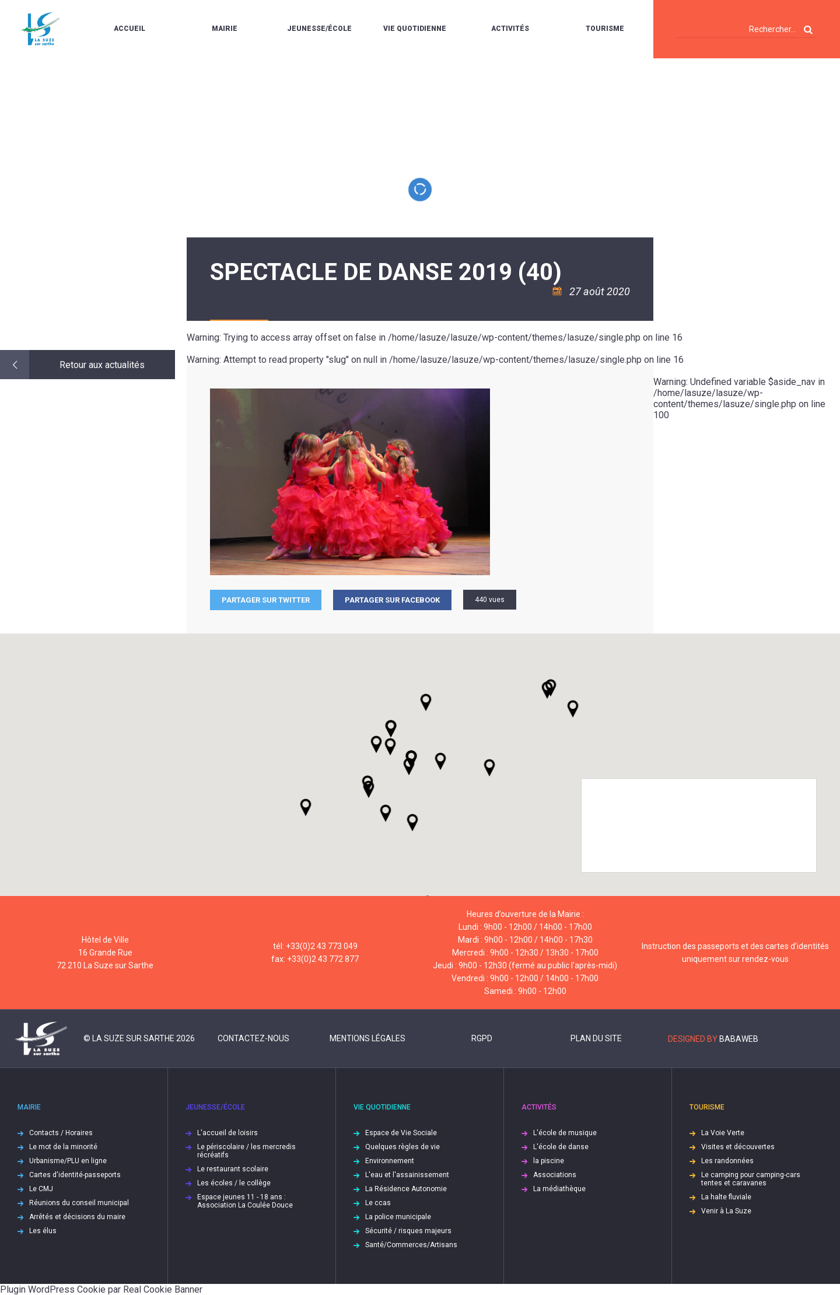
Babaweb (738, 1039)
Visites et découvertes (738, 1147)
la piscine (548, 1161)
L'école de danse (561, 1147)
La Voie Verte (722, 1133)
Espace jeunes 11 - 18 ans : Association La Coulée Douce (245, 1201)
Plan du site (596, 1038)
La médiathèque (559, 1189)
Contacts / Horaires (61, 1133)
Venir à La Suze (726, 1211)
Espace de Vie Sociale (401, 1133)
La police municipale (398, 1217)
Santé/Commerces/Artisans (411, 1245)
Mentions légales (367, 1038)
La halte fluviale (726, 1197)
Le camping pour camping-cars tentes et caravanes (750, 1179)
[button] (440, 761)
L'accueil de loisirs (227, 1133)
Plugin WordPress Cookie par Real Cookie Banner (101, 1289)
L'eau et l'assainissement (407, 1175)
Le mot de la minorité (63, 1147)
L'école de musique (565, 1133)
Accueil (129, 28)
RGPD (481, 1038)
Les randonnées (727, 1161)
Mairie (224, 28)
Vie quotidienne (414, 28)
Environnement (389, 1161)
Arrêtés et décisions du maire (77, 1217)
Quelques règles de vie (402, 1147)
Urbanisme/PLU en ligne (68, 1161)
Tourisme (605, 28)
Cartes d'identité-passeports (75, 1175)
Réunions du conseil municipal (79, 1203)
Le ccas (378, 1203)
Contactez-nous (253, 1038)
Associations (554, 1175)
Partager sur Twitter (266, 600)
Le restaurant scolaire (232, 1169)
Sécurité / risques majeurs (408, 1231)
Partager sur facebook (392, 600)
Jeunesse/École (319, 28)
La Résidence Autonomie (406, 1189)
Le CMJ (41, 1189)
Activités (510, 28)
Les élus (43, 1231)
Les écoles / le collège (234, 1183)
